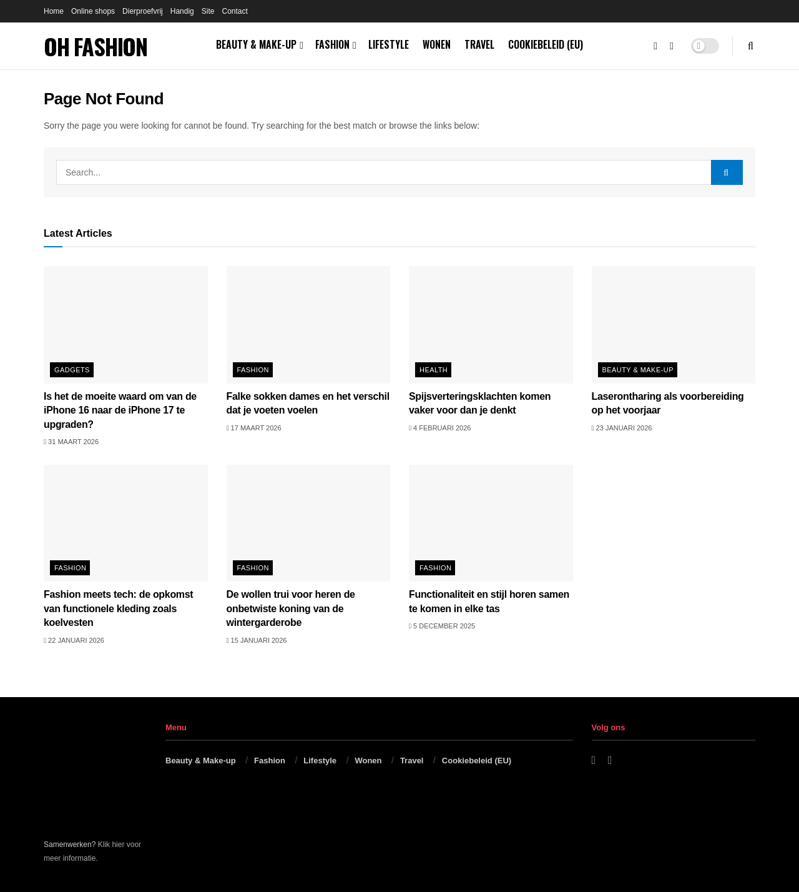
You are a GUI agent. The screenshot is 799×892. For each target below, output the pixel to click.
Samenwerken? (70, 844)
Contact (234, 11)
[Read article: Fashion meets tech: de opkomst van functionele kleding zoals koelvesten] (126, 523)
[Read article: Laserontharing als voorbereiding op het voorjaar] (674, 325)
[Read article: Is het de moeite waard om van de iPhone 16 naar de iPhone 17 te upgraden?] (126, 325)
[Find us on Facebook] (655, 46)
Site (208, 11)
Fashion (332, 44)
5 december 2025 (442, 626)
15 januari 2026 (257, 640)
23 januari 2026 (622, 428)
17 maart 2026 (254, 428)
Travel (479, 44)
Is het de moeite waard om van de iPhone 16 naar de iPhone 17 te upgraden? (120, 410)
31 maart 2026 (71, 441)
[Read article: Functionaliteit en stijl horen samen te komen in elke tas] (491, 523)
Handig (182, 11)
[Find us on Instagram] (672, 46)
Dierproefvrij (142, 11)
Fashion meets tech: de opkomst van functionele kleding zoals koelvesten (118, 608)
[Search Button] (750, 45)
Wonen (437, 44)
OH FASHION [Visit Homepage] (95, 46)
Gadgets (72, 370)
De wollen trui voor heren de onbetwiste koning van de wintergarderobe (291, 608)
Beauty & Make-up (256, 44)
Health (433, 370)
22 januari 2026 (74, 640)
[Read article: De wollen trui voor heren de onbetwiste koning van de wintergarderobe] (309, 523)
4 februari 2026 (440, 428)
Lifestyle (388, 44)
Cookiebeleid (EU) (545, 44)
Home (54, 11)
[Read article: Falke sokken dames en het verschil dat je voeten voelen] (309, 325)
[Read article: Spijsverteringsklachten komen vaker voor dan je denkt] (491, 325)
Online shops (93, 11)
